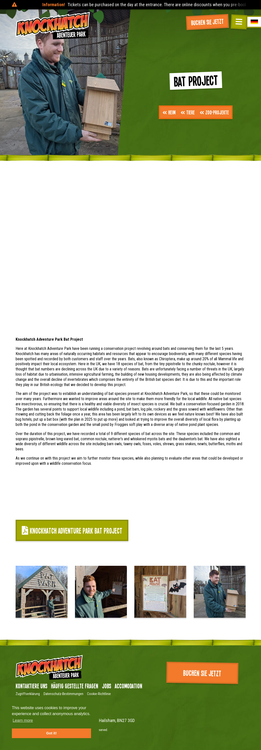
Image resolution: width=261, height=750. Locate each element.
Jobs (106, 686)
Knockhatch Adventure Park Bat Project (72, 530)
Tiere (188, 112)
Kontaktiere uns (31, 686)
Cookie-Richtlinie (99, 694)
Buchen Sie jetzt (207, 22)
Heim (169, 112)
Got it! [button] (51, 733)
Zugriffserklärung (28, 694)
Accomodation (128, 686)
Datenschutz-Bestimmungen (63, 694)
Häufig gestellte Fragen (74, 686)
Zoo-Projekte (214, 112)
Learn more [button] (23, 720)
